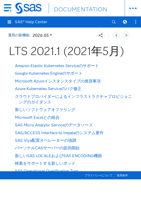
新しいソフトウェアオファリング (45, 109)
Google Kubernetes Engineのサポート (48, 73)
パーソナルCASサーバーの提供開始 (47, 148)
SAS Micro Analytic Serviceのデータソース (54, 125)
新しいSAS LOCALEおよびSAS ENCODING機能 (58, 155)
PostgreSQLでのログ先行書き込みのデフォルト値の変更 (66, 194)
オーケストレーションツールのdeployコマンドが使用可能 (67, 178)
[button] (9, 21)
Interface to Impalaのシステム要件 (59, 132)
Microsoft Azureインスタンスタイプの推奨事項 (58, 81)
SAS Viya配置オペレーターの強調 (45, 140)
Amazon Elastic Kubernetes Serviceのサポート (57, 65)
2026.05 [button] (41, 35)
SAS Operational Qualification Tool (46, 170)
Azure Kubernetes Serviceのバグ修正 (48, 88)
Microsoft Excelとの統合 (37, 117)
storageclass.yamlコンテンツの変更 (47, 186)
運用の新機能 (18, 35)
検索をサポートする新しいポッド (45, 163)
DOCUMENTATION (72, 8)
